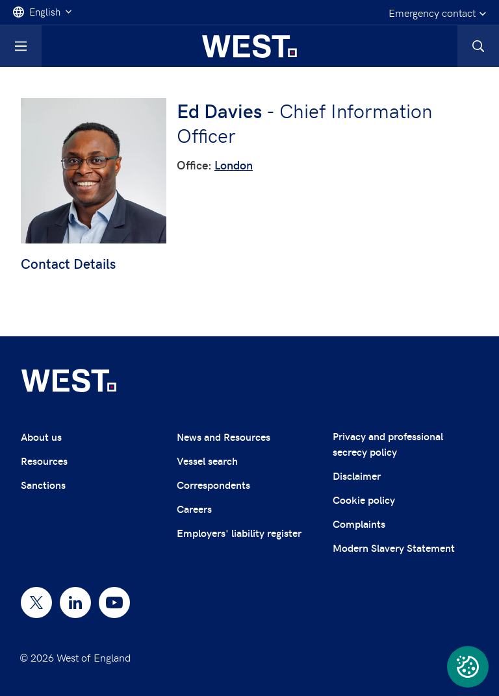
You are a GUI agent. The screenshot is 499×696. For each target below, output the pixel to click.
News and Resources (223, 436)
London (233, 164)
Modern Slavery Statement (394, 547)
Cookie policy (364, 499)
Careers (194, 509)
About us (41, 436)
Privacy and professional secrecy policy (388, 443)
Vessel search (207, 460)
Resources (44, 460)
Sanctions (43, 484)
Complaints (359, 523)
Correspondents (213, 484)
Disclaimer (357, 475)
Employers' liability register (239, 533)
